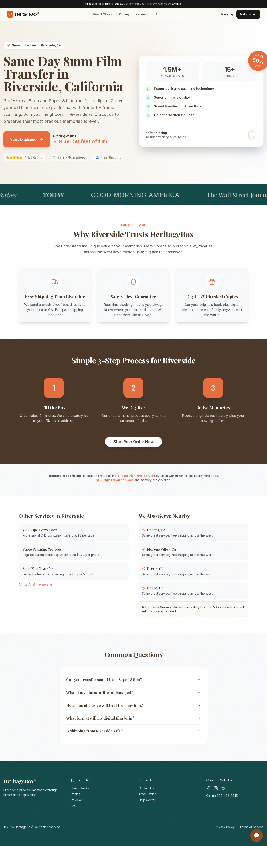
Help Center (147, 800)
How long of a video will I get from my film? (133, 705)
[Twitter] (223, 788)
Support (160, 14)
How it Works (102, 14)
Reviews (142, 14)
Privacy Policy (225, 827)
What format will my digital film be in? (133, 718)
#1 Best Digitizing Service (136, 475)
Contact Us (146, 788)
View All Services (36, 585)
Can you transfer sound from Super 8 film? (133, 679)
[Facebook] (208, 788)
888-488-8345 (227, 795)
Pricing (124, 14)
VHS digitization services (115, 480)
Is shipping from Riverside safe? (133, 731)
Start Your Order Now (133, 441)
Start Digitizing (26, 139)
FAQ (74, 806)
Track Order (147, 794)
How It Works (80, 788)
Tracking (226, 14)
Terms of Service (252, 827)
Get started (248, 14)
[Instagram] (216, 788)
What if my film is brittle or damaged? (133, 692)
